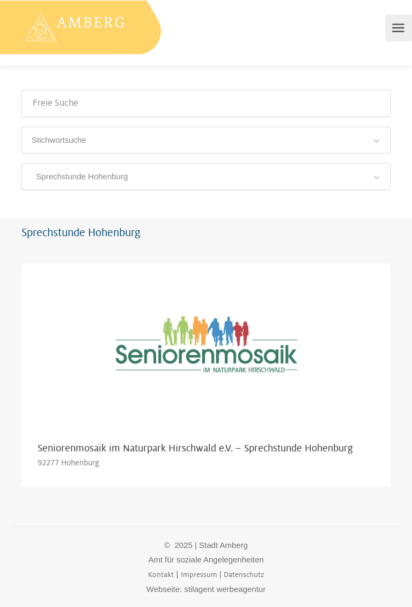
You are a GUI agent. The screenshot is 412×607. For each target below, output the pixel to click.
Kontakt (161, 575)
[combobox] (206, 140)
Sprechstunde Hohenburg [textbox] (80, 176)
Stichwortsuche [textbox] (59, 139)
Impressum (199, 575)
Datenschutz (244, 575)
